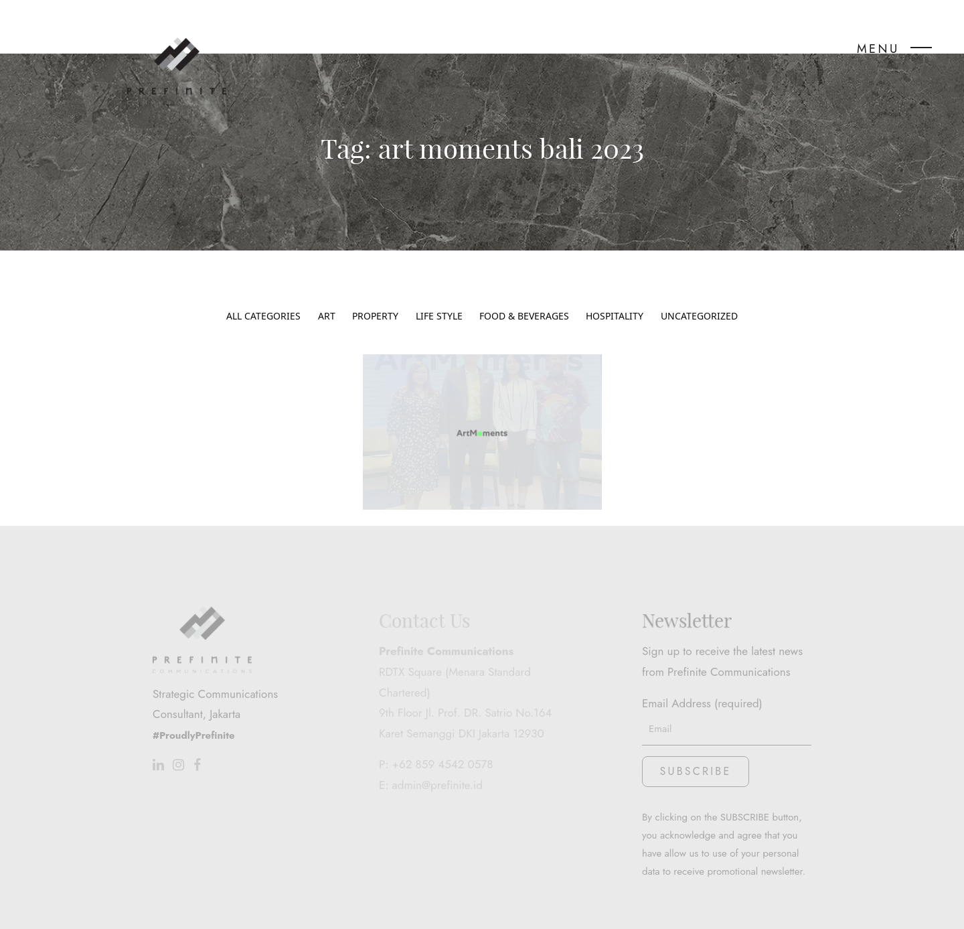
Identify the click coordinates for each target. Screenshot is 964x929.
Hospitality (614, 295)
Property (375, 295)
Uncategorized (699, 295)
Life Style (439, 295)
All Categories (263, 295)
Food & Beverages (524, 295)
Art (326, 295)
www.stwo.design (689, 907)
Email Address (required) (726, 668)
